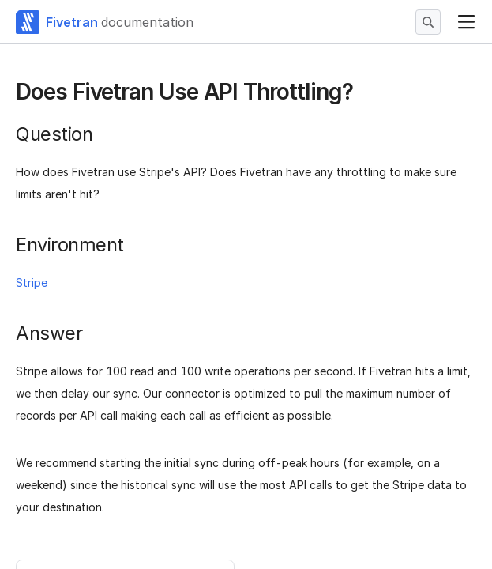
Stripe (31, 282)
